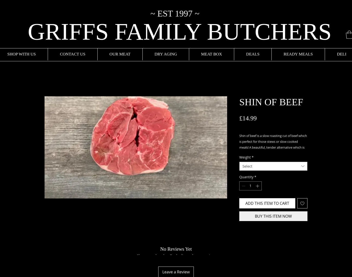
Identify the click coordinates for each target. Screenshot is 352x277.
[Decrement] (243, 186)
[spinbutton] (250, 186)
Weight (246, 157)
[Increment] (258, 186)
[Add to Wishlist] (302, 203)
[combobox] (273, 166)
